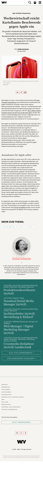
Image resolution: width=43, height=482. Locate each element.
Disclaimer (6, 389)
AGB (3, 399)
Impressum (6, 387)
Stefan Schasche (23, 49)
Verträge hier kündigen (11, 407)
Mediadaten (6, 404)
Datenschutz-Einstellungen (13, 397)
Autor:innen (6, 392)
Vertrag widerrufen (9, 409)
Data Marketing (9, 227)
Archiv (30, 227)
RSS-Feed (5, 402)
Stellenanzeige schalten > (21, 358)
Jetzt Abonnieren (21, 422)
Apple (21, 227)
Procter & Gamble (19, 207)
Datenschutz (7, 394)
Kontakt (5, 384)
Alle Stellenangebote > (21, 353)
